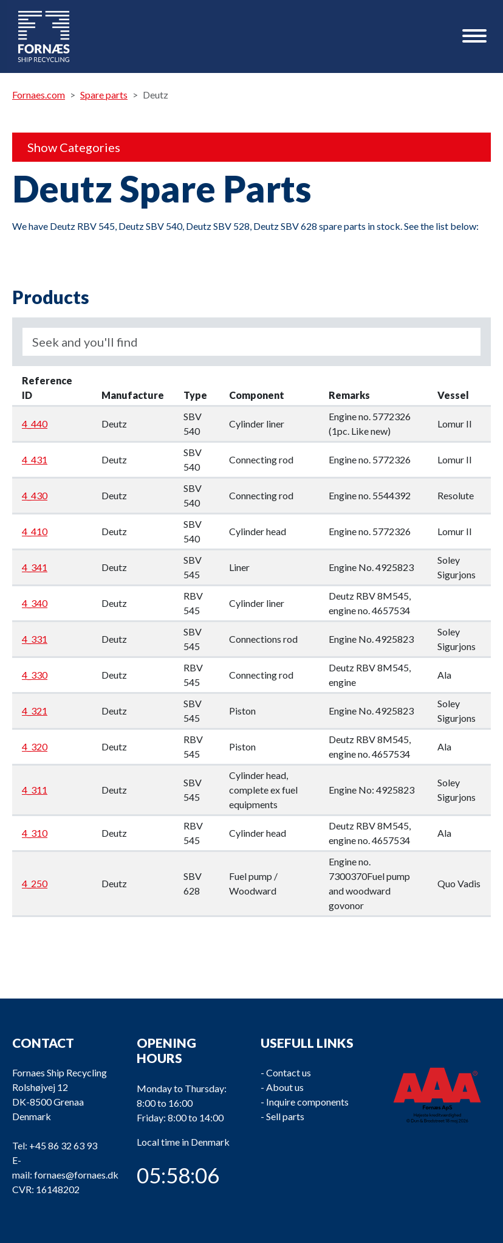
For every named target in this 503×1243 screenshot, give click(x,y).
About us (285, 1087)
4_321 (34, 710)
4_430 (34, 495)
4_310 (34, 833)
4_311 (34, 789)
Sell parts (285, 1116)
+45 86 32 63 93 (63, 1145)
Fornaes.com (38, 94)
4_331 (34, 639)
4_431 (34, 459)
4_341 (34, 567)
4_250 (34, 883)
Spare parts (104, 94)
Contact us (288, 1072)
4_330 (34, 674)
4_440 (34, 423)
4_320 (34, 746)
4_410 (34, 531)
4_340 (34, 603)
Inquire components (307, 1101)
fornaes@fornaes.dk (76, 1174)
